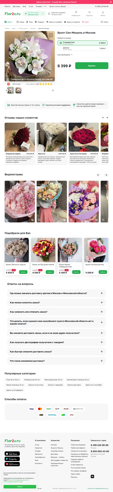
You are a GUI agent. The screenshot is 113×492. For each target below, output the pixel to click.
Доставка (16, 6)
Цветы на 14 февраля (14, 390)
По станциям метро (78, 468)
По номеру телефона (79, 471)
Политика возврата (78, 445)
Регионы (74, 477)
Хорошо (20, 486)
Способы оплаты (57, 451)
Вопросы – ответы (57, 457)
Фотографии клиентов (59, 460)
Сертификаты (40, 457)
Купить (91, 65)
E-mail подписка (77, 465)
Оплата (7, 6)
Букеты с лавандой (55, 385)
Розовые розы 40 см (32, 380)
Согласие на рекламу (79, 451)
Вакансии (38, 454)
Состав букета (65, 55)
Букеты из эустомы (36, 385)
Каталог (54, 445)
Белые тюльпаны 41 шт (15, 385)
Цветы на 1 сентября (94, 385)
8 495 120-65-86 (99, 445)
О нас (31, 6)
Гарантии (38, 448)
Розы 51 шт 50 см (12, 380)
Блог (24, 6)
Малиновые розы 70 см (53, 380)
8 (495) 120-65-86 (101, 6)
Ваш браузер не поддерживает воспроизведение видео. (20, 201)
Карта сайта (75, 474)
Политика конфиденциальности (98, 488)
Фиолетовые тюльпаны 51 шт (78, 380)
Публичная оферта (78, 448)
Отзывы (41, 6)
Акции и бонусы (57, 448)
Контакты (38, 463)
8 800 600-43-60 (99, 451)
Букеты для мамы (74, 385)
